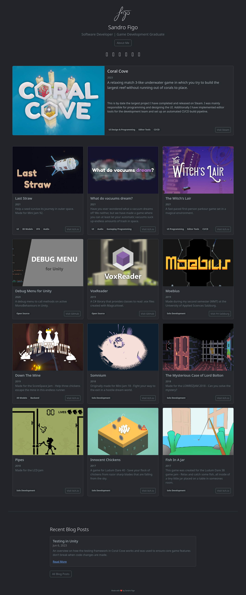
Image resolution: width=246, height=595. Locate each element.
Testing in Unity (65, 541)
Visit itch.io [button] (73, 229)
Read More (60, 562)
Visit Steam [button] (223, 129)
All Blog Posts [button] (60, 574)
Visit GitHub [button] (72, 313)
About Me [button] (123, 43)
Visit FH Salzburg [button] (219, 313)
